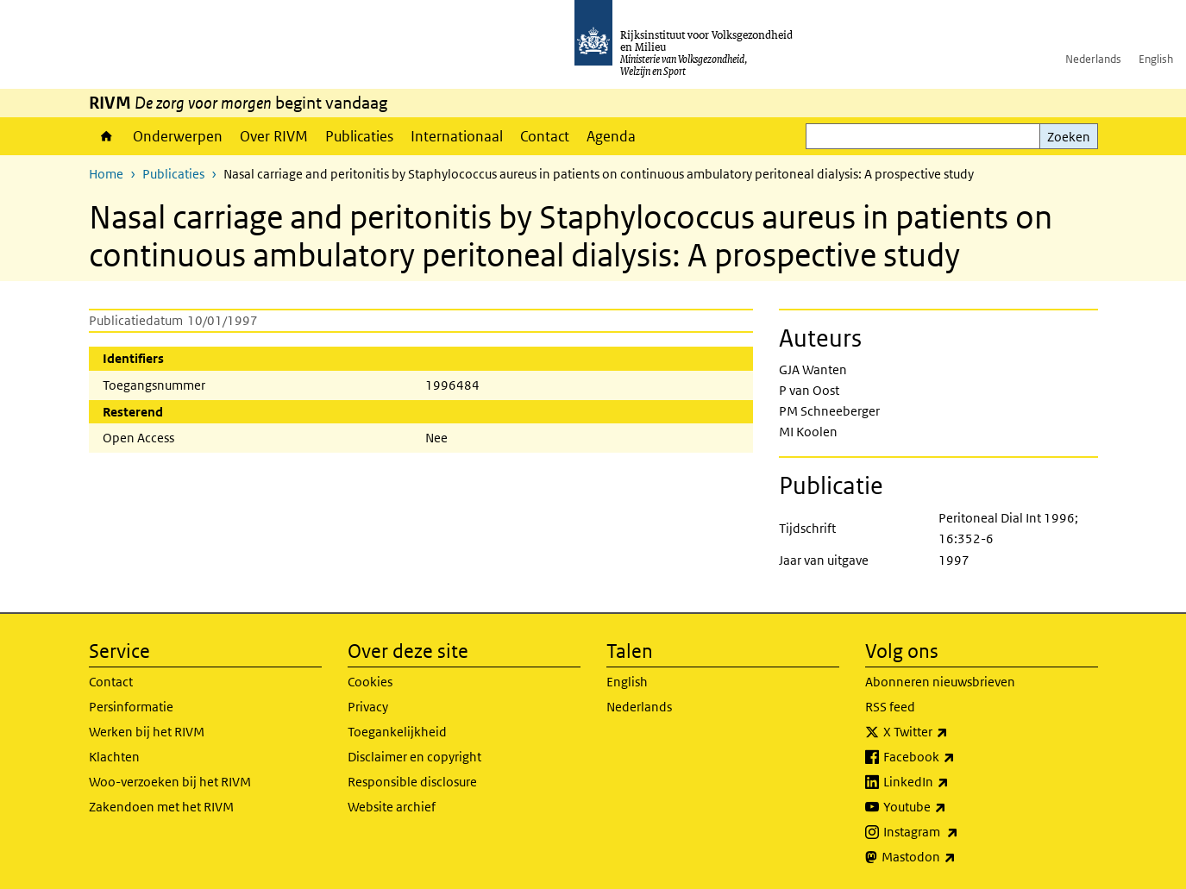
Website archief (392, 806)
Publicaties (359, 136)
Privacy (368, 706)
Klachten (114, 756)
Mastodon (957, 857)
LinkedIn (954, 782)
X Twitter (953, 732)
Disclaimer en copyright (414, 756)
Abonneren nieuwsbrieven (940, 681)
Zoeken (1068, 136)
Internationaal (457, 136)
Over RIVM (274, 136)
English (1156, 59)
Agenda (611, 136)
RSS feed (890, 706)
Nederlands (1093, 59)
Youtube (952, 807)
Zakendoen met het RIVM (161, 806)
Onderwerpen (178, 136)
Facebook (957, 757)
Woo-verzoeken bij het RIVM (170, 781)
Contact (544, 136)
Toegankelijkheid (397, 731)
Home (106, 136)
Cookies (370, 681)
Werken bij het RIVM (146, 731)
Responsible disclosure (412, 781)
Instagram (958, 832)
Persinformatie (131, 706)
